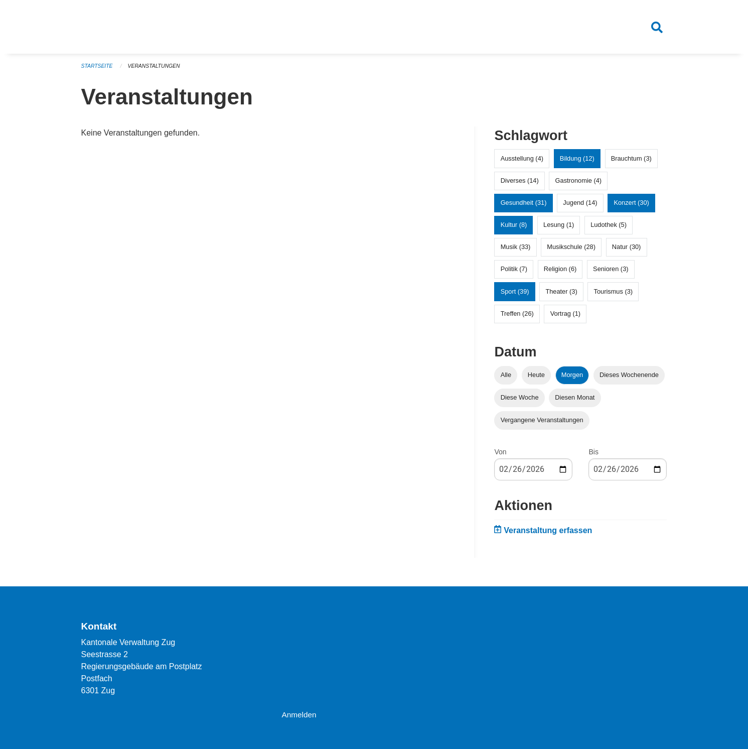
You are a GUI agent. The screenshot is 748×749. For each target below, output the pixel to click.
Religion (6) (560, 273)
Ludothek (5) (608, 228)
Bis (593, 456)
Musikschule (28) (571, 251)
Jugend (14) (580, 206)
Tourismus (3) (613, 295)
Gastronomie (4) (578, 184)
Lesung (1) (558, 228)
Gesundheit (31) (524, 206)
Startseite (98, 70)
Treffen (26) (517, 317)
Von (500, 456)
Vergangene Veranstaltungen (542, 424)
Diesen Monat (574, 401)
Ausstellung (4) (522, 162)
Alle (506, 379)
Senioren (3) (610, 273)
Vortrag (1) (565, 317)
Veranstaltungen (157, 70)
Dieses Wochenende (629, 379)
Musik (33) (516, 251)
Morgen (572, 379)
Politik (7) (514, 273)
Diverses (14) (520, 184)
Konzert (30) (631, 206)
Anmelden (299, 714)
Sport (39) (515, 295)
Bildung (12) (577, 162)
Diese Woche (520, 401)
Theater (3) (561, 295)
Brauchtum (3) (631, 162)
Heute (536, 379)
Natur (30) (626, 251)
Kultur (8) (514, 228)
